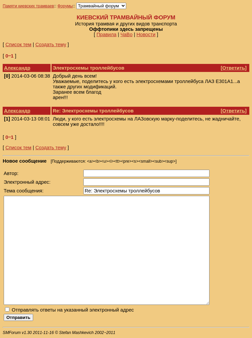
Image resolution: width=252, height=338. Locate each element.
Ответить (233, 68)
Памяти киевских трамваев (28, 6)
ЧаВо (126, 34)
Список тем (18, 44)
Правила (106, 34)
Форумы (65, 6)
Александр (17, 68)
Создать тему (50, 44)
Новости (146, 34)
